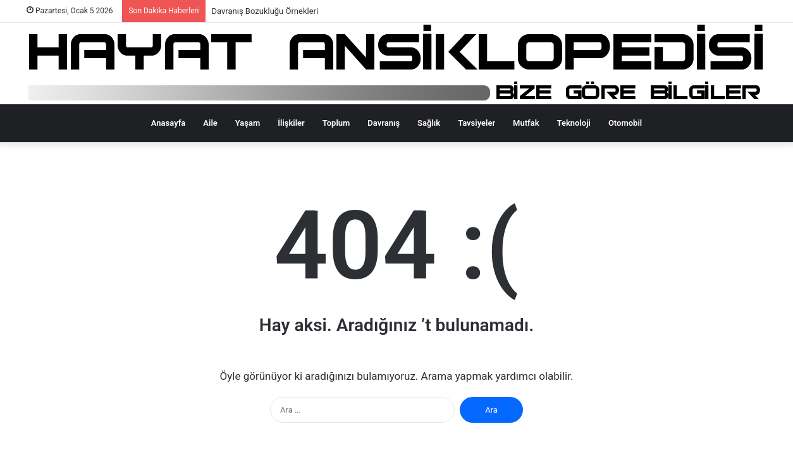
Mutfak (526, 123)
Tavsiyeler (476, 123)
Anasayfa (168, 123)
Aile (210, 123)
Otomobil (625, 123)
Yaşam (248, 123)
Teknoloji (574, 123)
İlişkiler (291, 123)
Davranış (383, 123)
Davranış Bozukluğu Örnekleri (265, 11)
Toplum (336, 123)
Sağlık (428, 123)
